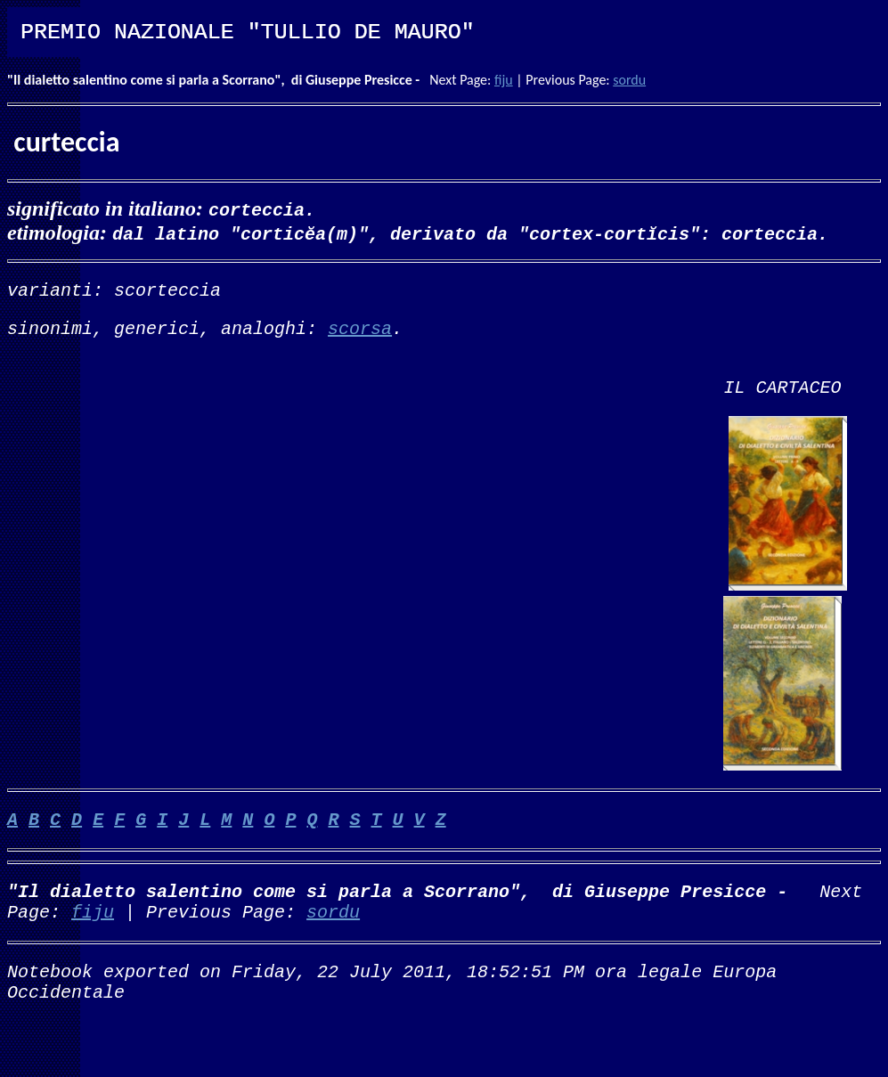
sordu (629, 79)
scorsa (360, 334)
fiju (503, 79)
